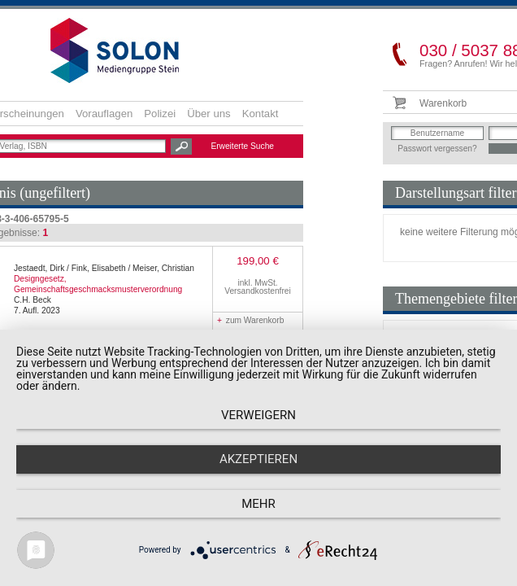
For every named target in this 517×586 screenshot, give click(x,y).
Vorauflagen (104, 113)
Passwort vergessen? (437, 148)
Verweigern (258, 415)
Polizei (160, 113)
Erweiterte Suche (242, 146)
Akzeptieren (258, 459)
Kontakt (260, 113)
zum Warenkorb (250, 320)
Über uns (209, 113)
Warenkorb (443, 103)
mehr (258, 503)
